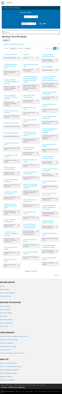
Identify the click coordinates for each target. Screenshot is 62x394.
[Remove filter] (9, 40)
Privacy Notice (8, 385)
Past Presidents (4, 289)
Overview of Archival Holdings (9, 340)
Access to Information (29, 385)
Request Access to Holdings (8, 346)
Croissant (28, 48)
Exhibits (2, 286)
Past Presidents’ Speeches (7, 293)
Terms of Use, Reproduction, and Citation (12, 353)
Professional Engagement (7, 380)
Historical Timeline (5, 296)
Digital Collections (5, 309)
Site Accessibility (18, 385)
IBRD (17, 391)
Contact (43, 385)
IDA (20, 391)
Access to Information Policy (8, 363)
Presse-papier (42, 23)
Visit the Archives (5, 350)
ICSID (31, 391)
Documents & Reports (6, 319)
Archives (9, 2)
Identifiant (13, 48)
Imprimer (49, 48)
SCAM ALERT (4, 387)
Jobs (38, 385)
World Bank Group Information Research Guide (14, 336)
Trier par (6, 48)
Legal (2, 385)
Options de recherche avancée (14, 44)
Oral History (3, 316)
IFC (23, 391)
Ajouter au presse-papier (18, 58)
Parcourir (28, 23)
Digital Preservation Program (8, 373)
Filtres (6, 32)
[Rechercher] (36, 16)
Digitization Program (6, 376)
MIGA (27, 391)
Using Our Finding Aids (7, 343)
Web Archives (4, 326)
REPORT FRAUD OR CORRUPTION (17, 387)
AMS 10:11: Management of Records (10, 366)
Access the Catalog (14, 8)
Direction (20, 48)
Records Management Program (9, 370)
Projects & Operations (6, 323)
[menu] (60, 2)
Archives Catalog (5, 306)
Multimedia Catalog (6, 313)
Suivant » (56, 275)
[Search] (31, 16)
